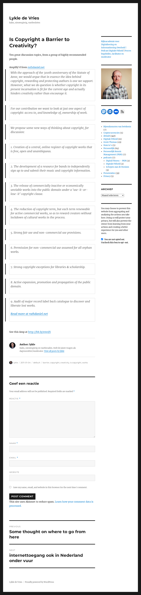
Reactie (14, 398)
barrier (46, 362)
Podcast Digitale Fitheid (112, 50)
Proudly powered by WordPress (39, 582)
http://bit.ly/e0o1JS (39, 331)
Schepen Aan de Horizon (117, 167)
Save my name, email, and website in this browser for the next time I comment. (50, 487)
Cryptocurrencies (111, 133)
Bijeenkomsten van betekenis (117, 126)
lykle (15, 362)
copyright (54, 362)
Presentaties (109, 173)
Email (13, 457)
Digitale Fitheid (110, 139)
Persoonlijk (108, 148)
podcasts (107, 157)
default (36, 362)
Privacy (106, 176)
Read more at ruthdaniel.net (29, 314)
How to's (107, 145)
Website (14, 472)
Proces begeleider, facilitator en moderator (116, 53)
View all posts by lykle (54, 351)
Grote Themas (110, 142)
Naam (13, 443)
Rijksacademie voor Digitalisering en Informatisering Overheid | (113, 44)
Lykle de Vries (24, 18)
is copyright (75, 362)
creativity (64, 362)
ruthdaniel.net (36, 67)
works (85, 362)
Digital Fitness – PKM (116, 160)
